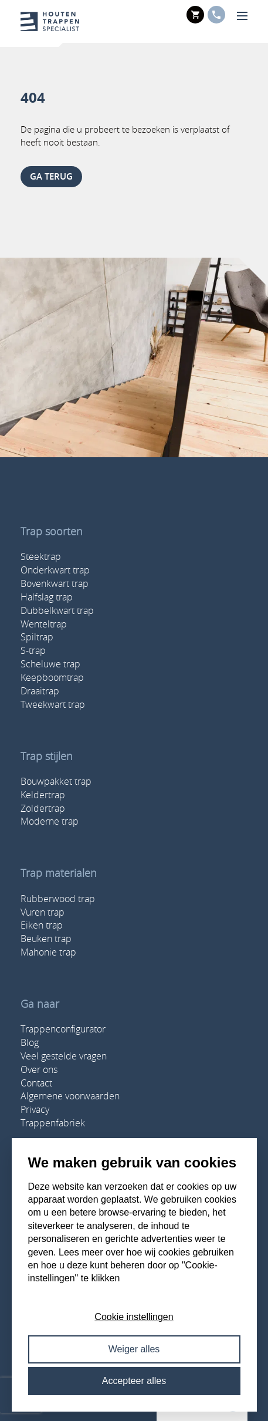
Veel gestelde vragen (64, 1055)
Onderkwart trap (55, 569)
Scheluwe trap (50, 663)
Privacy (35, 1109)
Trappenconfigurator (63, 1028)
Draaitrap (40, 690)
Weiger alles (134, 1349)
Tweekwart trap (53, 704)
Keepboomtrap (52, 677)
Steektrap (41, 556)
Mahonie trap (48, 952)
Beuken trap (46, 938)
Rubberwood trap (58, 898)
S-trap (33, 650)
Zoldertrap (43, 808)
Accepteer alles (134, 1381)
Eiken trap (42, 925)
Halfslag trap (47, 596)
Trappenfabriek (53, 1122)
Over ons (39, 1069)
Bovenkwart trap (55, 583)
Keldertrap (43, 794)
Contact (36, 1082)
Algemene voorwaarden (70, 1095)
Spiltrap (37, 636)
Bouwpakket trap (56, 781)
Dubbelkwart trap (57, 610)
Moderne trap (50, 821)
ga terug (51, 176)
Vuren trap (43, 912)
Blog (30, 1042)
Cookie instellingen (133, 1317)
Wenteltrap (44, 623)
